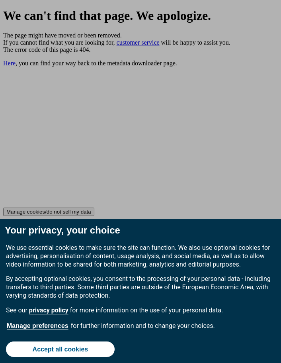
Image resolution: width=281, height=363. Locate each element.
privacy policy (48, 310)
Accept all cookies (60, 349)
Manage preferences (37, 325)
